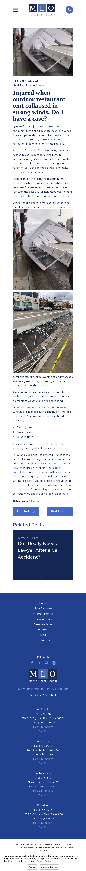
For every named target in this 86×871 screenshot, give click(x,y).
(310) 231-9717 (43, 714)
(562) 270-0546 (43, 745)
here (65, 493)
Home (43, 603)
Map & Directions (43, 726)
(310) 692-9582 (43, 778)
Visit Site (43, 731)
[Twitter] (39, 663)
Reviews (43, 629)
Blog (43, 635)
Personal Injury (43, 619)
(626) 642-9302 (43, 810)
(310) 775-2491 (43, 695)
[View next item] (40, 583)
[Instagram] (53, 663)
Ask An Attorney (38, 501)
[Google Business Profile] (46, 663)
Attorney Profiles (43, 613)
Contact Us (43, 640)
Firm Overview (43, 608)
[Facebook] (32, 663)
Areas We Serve (43, 624)
